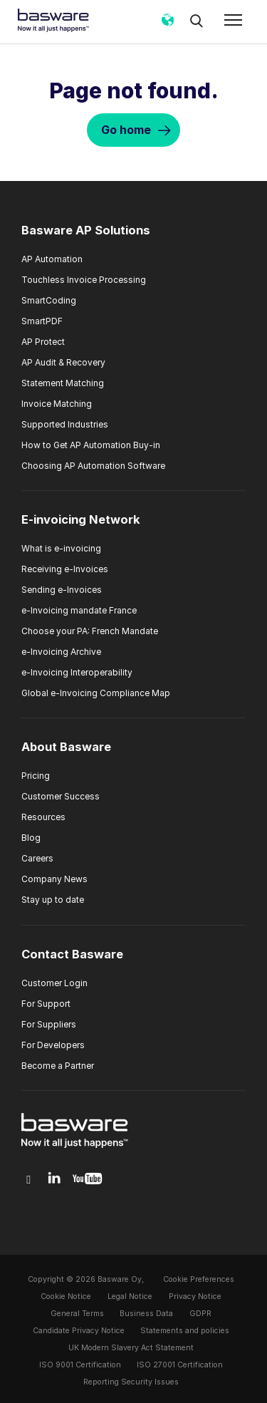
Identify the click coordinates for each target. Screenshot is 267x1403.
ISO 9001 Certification (80, 1365)
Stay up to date (52, 899)
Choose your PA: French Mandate (89, 631)
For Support (45, 1003)
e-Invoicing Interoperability (76, 672)
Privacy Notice (195, 1296)
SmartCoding (48, 300)
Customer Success (60, 796)
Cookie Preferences (198, 1279)
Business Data (146, 1313)
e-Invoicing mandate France (79, 610)
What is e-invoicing (61, 548)
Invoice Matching (56, 403)
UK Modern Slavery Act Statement (131, 1347)
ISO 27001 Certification (180, 1365)
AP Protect (43, 341)
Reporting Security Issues (131, 1382)
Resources (43, 817)
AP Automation (52, 259)
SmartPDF (42, 321)
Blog (31, 837)
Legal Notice (130, 1296)
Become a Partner (57, 1065)
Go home (126, 130)
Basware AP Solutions (85, 230)
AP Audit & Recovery (63, 362)
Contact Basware (72, 954)
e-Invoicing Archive (61, 651)
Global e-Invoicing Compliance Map (95, 693)
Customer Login (54, 983)
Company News (54, 879)
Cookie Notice (66, 1296)
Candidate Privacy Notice (79, 1330)
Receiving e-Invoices (64, 569)
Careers (37, 858)
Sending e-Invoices (61, 589)
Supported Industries (64, 424)
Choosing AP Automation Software (93, 465)
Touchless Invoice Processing (83, 279)
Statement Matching (62, 383)
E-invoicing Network (80, 519)
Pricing (35, 775)
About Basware (66, 747)
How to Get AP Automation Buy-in (90, 445)
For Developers (53, 1045)
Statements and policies (184, 1330)
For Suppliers (48, 1024)
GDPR (200, 1313)
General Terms (77, 1313)
